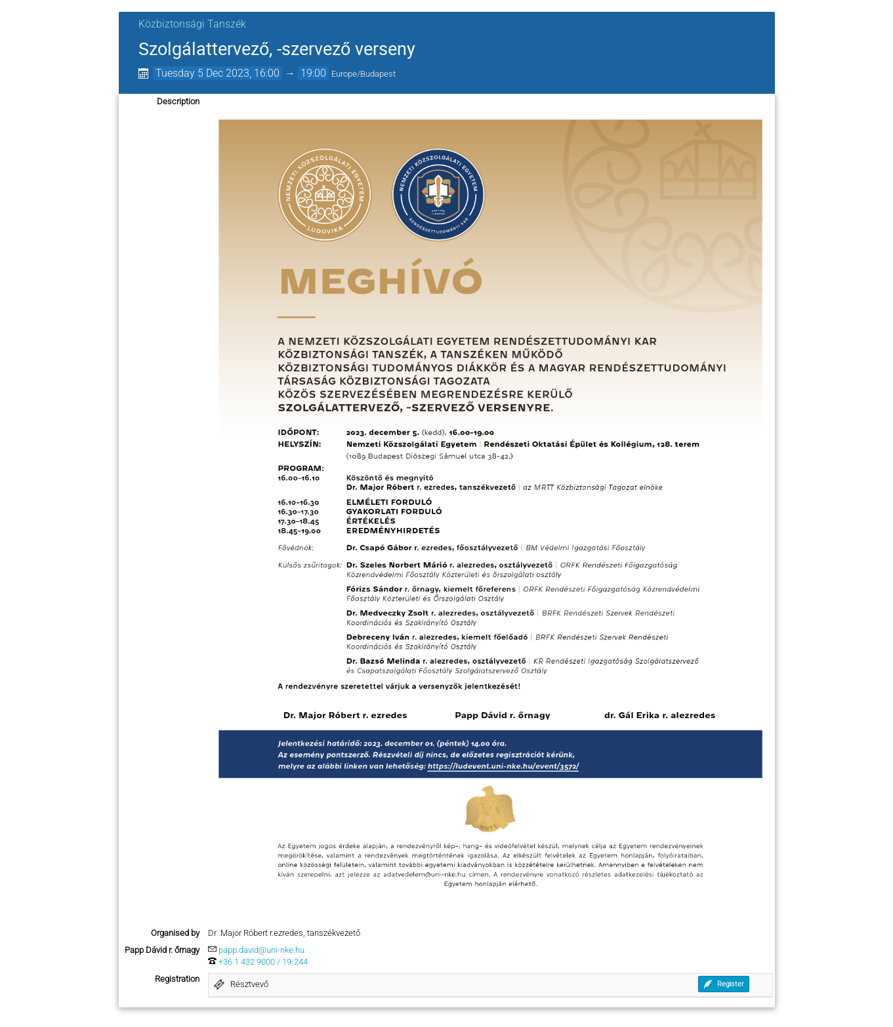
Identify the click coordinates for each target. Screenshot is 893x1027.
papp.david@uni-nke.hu (261, 950)
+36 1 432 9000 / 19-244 (263, 962)
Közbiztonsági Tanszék (192, 24)
